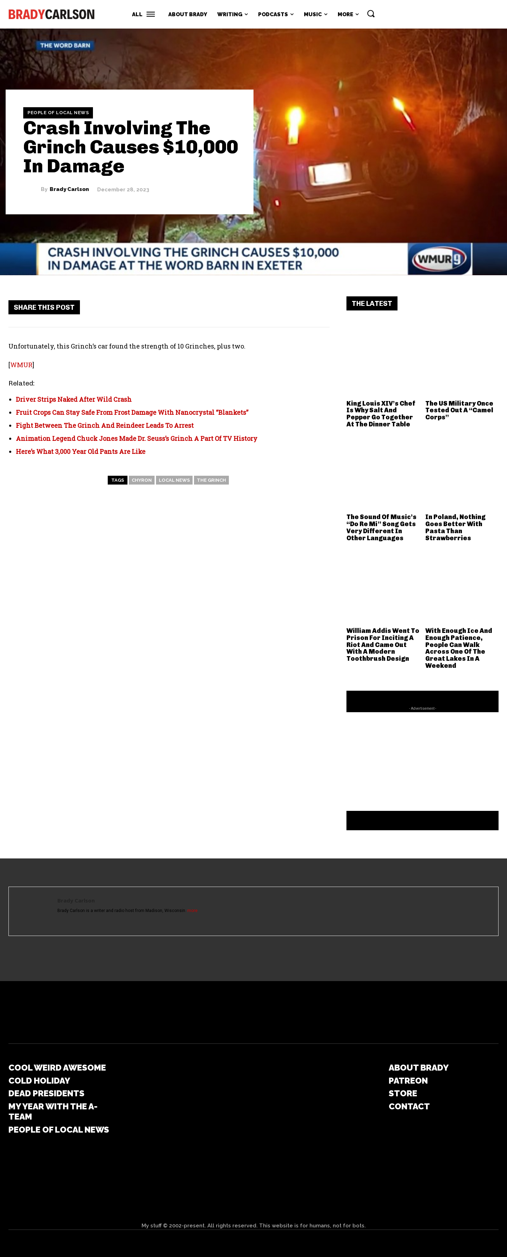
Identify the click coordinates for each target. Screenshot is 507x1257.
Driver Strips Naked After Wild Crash (74, 399)
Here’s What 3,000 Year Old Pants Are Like (80, 451)
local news (174, 480)
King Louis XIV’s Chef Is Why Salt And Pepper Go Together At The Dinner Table (380, 414)
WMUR (21, 365)
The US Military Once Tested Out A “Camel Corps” (459, 410)
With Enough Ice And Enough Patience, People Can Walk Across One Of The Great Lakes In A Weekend (458, 648)
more (192, 910)
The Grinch (211, 480)
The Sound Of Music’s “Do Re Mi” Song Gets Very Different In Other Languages (381, 527)
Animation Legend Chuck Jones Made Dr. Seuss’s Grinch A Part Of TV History (136, 438)
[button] (371, 13)
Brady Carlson (69, 189)
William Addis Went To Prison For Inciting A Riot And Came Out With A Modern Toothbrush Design (382, 645)
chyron (142, 480)
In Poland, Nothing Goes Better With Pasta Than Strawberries (455, 527)
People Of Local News (58, 112)
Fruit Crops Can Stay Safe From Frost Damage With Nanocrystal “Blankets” (132, 412)
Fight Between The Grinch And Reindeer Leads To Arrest (105, 425)
